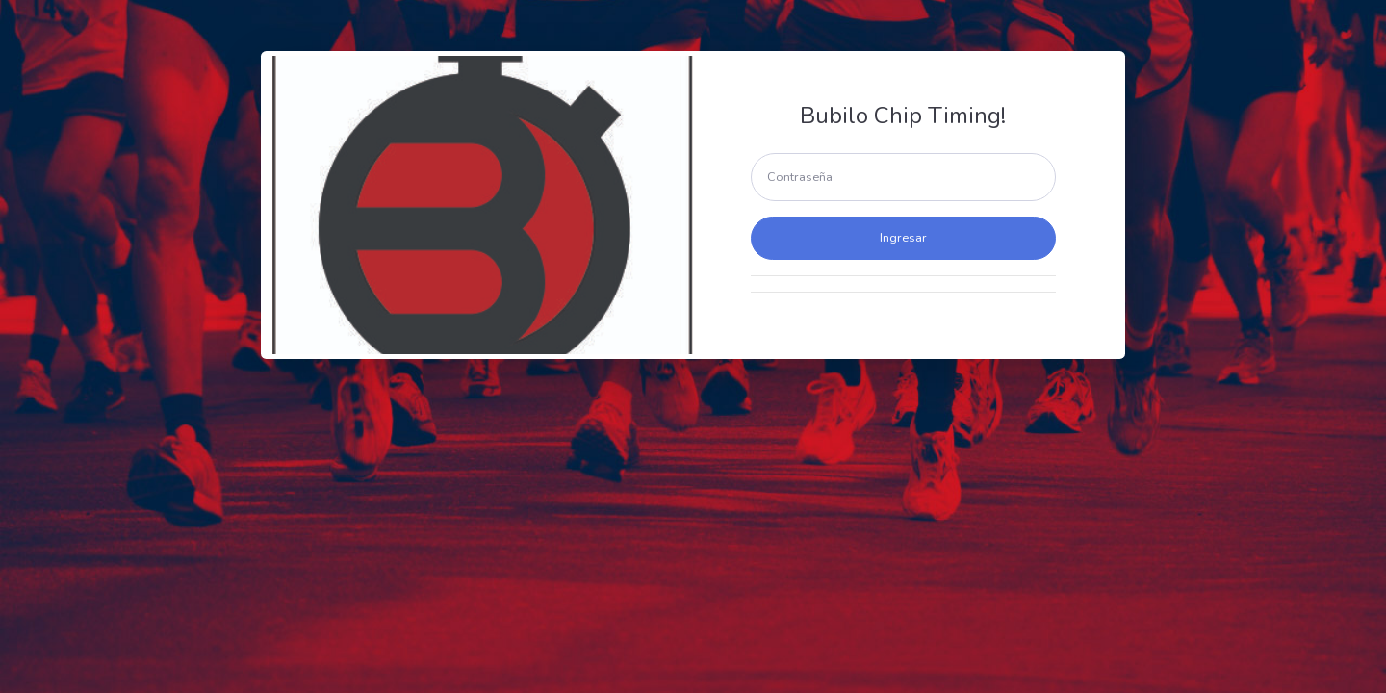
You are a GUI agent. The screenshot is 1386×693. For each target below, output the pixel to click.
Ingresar (903, 237)
